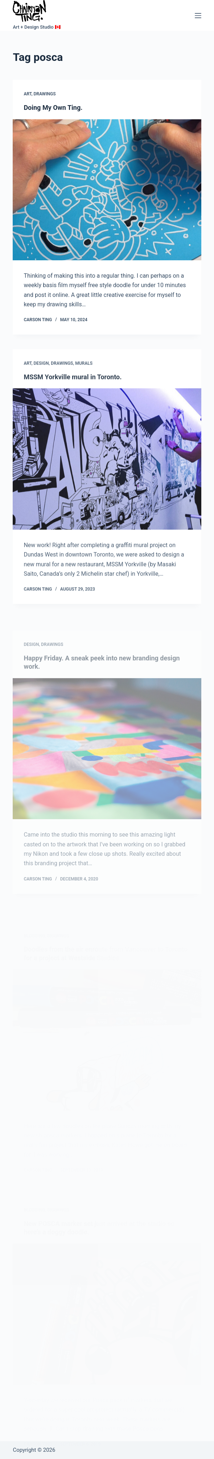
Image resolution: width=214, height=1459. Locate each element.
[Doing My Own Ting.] (107, 189)
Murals (83, 380)
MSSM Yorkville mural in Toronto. (73, 394)
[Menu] (198, 15)
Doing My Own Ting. (53, 108)
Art (27, 94)
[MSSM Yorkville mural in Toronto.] (107, 476)
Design (41, 380)
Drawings (44, 94)
